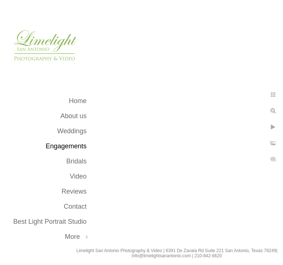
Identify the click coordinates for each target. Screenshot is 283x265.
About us (73, 116)
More (72, 236)
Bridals (76, 161)
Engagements (66, 146)
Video (78, 176)
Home (78, 101)
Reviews (74, 191)
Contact (75, 206)
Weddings (72, 131)
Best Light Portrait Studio (50, 221)
